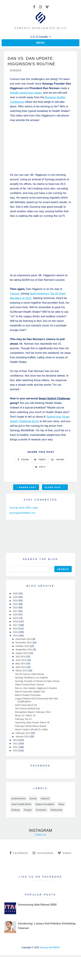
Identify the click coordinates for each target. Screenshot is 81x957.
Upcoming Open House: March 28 (32, 724)
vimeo (64, 854)
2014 (16, 637)
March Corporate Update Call (30, 693)
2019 (16, 620)
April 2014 (21, 669)
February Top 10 (23, 721)
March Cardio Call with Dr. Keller (31, 731)
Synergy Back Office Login (23, 509)
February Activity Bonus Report (30, 728)
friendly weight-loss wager (26, 94)
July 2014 (21, 658)
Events (33, 800)
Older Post (54, 489)
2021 (16, 613)
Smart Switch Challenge (54, 400)
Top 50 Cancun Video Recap (29, 676)
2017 (16, 627)
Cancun (15, 295)
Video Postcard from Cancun (29, 686)
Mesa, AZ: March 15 (25, 717)
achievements (18, 800)
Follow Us (40, 836)
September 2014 (24, 651)
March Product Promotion (28, 697)
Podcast (15, 811)
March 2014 (22, 672)
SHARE (23, 461)
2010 (16, 752)
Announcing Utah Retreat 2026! (37, 906)
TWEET (40, 461)
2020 (16, 616)
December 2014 (24, 641)
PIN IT (40, 469)
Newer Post (26, 489)
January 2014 (23, 738)
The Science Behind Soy (27, 710)
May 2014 (21, 665)
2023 (16, 606)
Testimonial (56, 811)
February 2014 (23, 735)
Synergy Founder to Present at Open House (37, 683)
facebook (19, 854)
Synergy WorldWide (50, 949)
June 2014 (21, 662)
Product (28, 811)
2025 (16, 599)
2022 (16, 609)
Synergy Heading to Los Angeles (31, 679)
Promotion (41, 811)
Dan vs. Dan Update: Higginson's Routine (36, 690)
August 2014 (22, 655)
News (61, 806)
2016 (16, 630)
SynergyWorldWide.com (22, 514)
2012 (16, 745)
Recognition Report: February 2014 (33, 714)
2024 (16, 602)
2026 (16, 595)
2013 (16, 742)
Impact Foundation (44, 806)
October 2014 (23, 648)
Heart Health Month (21, 806)
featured (45, 800)
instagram (43, 854)
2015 (16, 634)
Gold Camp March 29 (26, 707)
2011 (16, 749)
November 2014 (24, 644)
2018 (16, 623)
